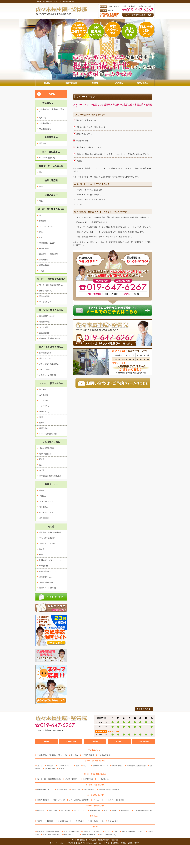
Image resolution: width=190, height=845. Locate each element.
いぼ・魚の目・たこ (47, 512)
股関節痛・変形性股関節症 (49, 338)
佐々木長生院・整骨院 (94, 840)
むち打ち (42, 118)
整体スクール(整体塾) (47, 588)
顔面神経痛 (43, 260)
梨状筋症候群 (44, 333)
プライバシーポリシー (58, 843)
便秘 (41, 555)
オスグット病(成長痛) (47, 375)
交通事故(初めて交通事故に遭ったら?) (52, 755)
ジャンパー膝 (44, 369)
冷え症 (41, 549)
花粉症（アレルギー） (47, 543)
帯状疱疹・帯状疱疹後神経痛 (50, 532)
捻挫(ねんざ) (44, 411)
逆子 (41, 465)
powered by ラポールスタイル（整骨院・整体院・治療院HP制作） (114, 843)
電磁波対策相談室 (46, 582)
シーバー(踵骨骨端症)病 (48, 434)
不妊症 (41, 459)
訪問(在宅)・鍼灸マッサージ (50, 560)
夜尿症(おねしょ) (45, 577)
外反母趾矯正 (44, 518)
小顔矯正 (42, 496)
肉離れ (41, 423)
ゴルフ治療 (43, 395)
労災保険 (42, 143)
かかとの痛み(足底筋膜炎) (49, 364)
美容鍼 (41, 490)
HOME (51, 93)
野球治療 (42, 389)
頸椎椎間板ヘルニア (47, 243)
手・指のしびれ (45, 302)
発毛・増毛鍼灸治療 (47, 538)
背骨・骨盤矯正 (45, 454)
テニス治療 (43, 400)
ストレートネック (46, 226)
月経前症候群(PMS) (46, 448)
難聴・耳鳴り (44, 249)
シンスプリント (45, 406)
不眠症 (41, 271)
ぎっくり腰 (43, 327)
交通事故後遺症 (45, 129)
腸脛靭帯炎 (43, 428)
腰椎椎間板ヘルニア (47, 316)
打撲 (41, 417)
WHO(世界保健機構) (47, 158)
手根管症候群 (44, 296)
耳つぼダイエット (46, 501)
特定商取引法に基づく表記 (78, 843)
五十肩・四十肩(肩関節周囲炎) (51, 285)
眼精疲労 (42, 221)
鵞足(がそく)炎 (45, 358)
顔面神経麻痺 (44, 265)
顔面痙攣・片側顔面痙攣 (48, 254)
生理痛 (41, 470)
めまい (41, 237)
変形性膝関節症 (45, 353)
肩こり (41, 215)
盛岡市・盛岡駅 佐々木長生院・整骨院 (61, 1)
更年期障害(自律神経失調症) (50, 476)
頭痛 (41, 232)
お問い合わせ (143, 742)
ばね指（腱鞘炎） (46, 291)
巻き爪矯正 (43, 507)
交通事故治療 (71, 742)
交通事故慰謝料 (45, 123)
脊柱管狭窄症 (44, 322)
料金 (41, 172)
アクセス (119, 742)
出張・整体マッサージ (47, 571)
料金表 (95, 742)
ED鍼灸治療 (43, 566)
